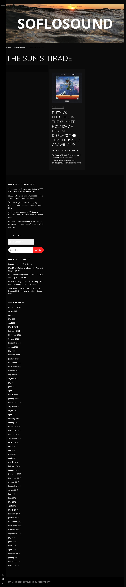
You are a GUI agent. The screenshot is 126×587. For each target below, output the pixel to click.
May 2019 (14, 502)
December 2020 (16, 426)
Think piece (59, 106)
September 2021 (16, 406)
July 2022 (13, 382)
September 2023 (16, 343)
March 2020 (14, 462)
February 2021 (15, 418)
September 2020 (16, 438)
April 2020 (14, 458)
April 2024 (14, 323)
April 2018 (14, 549)
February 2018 (15, 553)
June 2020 (14, 450)
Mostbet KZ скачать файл (20, 221)
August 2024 (15, 311)
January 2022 (15, 398)
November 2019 (16, 478)
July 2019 (13, 494)
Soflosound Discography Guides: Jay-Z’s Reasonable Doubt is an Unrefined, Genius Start (27, 291)
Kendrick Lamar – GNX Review (22, 264)
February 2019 (15, 514)
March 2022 (14, 394)
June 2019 (14, 498)
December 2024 (16, 307)
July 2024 (13, 315)
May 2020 (14, 454)
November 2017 (16, 565)
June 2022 (14, 386)
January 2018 (15, 557)
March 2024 (14, 327)
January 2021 (15, 422)
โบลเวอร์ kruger (16, 202)
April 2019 (14, 506)
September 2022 (16, 374)
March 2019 (14, 510)
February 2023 (15, 355)
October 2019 (15, 482)
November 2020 (16, 430)
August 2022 (15, 379)
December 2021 (16, 402)
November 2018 (16, 526)
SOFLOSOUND (66, 23)
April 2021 (14, 414)
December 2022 (16, 363)
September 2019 (16, 486)
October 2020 (15, 434)
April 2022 (14, 390)
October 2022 (15, 371)
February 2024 (15, 331)
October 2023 (15, 339)
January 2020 (15, 470)
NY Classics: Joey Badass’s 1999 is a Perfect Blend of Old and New (27, 205)
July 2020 (13, 446)
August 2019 (15, 490)
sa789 (12, 196)
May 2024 (14, 319)
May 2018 (14, 545)
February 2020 (15, 466)
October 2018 (15, 530)
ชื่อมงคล (13, 189)
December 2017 (16, 561)
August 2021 (15, 410)
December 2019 (16, 474)
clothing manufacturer (18, 212)
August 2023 (15, 347)
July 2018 (13, 537)
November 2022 (16, 367)
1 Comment (74, 150)
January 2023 (15, 359)
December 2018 (16, 522)
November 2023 (16, 335)
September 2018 (16, 534)
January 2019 (15, 518)
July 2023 (13, 351)
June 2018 (14, 541)
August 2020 (15, 442)
